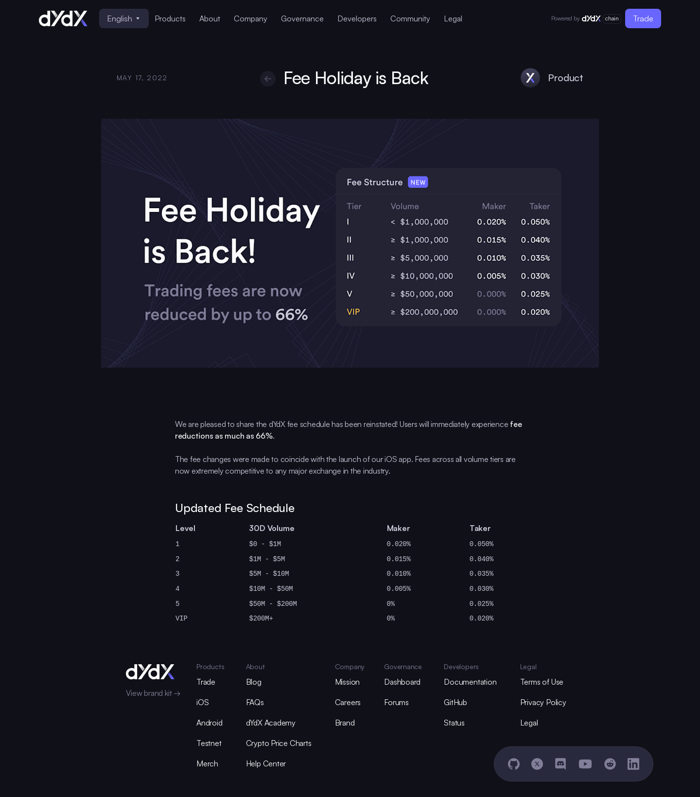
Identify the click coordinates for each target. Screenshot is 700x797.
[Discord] (560, 764)
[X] (537, 764)
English (123, 18)
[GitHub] (514, 764)
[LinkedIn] (633, 764)
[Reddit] (610, 764)
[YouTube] (585, 764)
